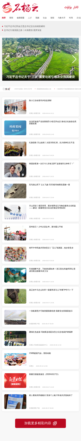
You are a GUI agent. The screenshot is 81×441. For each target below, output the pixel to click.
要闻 (11, 18)
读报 (52, 18)
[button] (74, 59)
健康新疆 (20, 18)
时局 (71, 18)
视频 (37, 18)
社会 (45, 18)
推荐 (4, 18)
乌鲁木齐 (61, 18)
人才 (30, 18)
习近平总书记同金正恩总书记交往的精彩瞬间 (24, 26)
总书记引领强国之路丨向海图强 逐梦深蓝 (22, 30)
